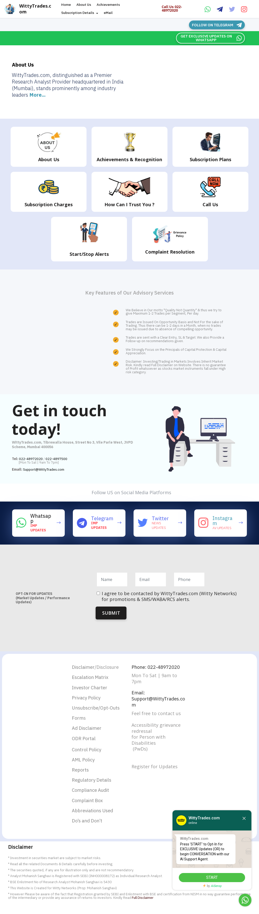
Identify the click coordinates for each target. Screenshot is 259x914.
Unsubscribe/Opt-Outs (96, 710)
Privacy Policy (88, 698)
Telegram (102, 518)
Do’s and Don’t (89, 827)
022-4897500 (56, 458)
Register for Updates (155, 768)
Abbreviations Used (94, 816)
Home (66, 5)
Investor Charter (91, 688)
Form (78, 720)
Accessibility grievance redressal (156, 729)
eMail (108, 13)
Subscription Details (77, 13)
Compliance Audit (92, 795)
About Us (83, 5)
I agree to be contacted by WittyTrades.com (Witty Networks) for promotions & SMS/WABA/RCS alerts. (169, 596)
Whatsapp (40, 518)
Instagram (222, 520)
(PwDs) (139, 750)
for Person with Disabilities (148, 741)
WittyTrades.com (38, 9)
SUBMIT (111, 612)
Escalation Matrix (92, 677)
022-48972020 (31, 458)
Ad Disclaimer (88, 730)
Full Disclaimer (143, 904)
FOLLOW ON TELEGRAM (218, 25)
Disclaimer (84, 666)
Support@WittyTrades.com (43, 469)
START (207, 877)
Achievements (108, 5)
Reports (81, 774)
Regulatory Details (93, 784)
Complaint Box (89, 806)
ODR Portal (85, 741)
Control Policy (88, 753)
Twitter (160, 518)
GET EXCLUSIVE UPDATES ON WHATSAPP (212, 38)
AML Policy (84, 763)
